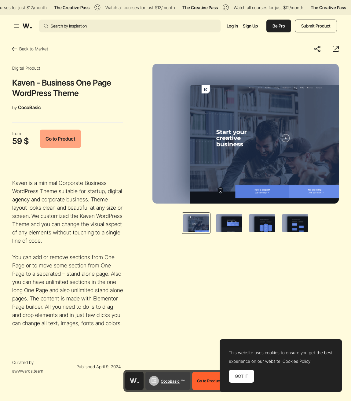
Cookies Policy (296, 361)
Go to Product (60, 139)
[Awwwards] (27, 26)
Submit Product (316, 25)
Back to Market (30, 48)
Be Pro (278, 25)
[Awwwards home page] (134, 381)
